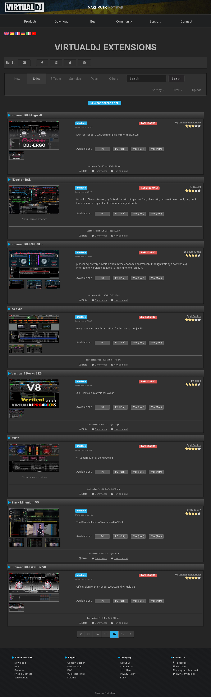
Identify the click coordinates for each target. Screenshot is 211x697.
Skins (36, 78)
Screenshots (21, 677)
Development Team (190, 122)
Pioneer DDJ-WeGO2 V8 (29, 567)
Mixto (15, 438)
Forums (71, 677)
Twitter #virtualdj (184, 673)
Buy (92, 21)
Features (19, 670)
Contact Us (126, 666)
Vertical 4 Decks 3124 (27, 373)
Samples (75, 78)
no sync (17, 309)
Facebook (179, 662)
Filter (177, 90)
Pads (94, 78)
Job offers (125, 670)
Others (113, 78)
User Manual (74, 666)
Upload (197, 90)
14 (97, 634)
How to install (121, 171)
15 (105, 634)
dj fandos (195, 316)
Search (176, 78)
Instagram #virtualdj (185, 670)
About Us (125, 662)
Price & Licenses (23, 673)
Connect (186, 21)
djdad (197, 380)
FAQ (69, 670)
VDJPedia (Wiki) (76, 673)
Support (155, 21)
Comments (101, 171)
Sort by (158, 90)
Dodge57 (195, 510)
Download (61, 21)
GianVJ (197, 187)
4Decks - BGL (21, 179)
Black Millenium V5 (25, 502)
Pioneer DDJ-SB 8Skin (27, 244)
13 (88, 634)
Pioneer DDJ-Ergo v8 (27, 115)
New (17, 78)
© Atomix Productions (105, 693)
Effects (56, 78)
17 (122, 634)
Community (124, 21)
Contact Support (76, 662)
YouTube (179, 666)
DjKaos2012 (194, 251)
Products (30, 21)
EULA (123, 677)
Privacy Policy (128, 673)
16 (114, 634)
